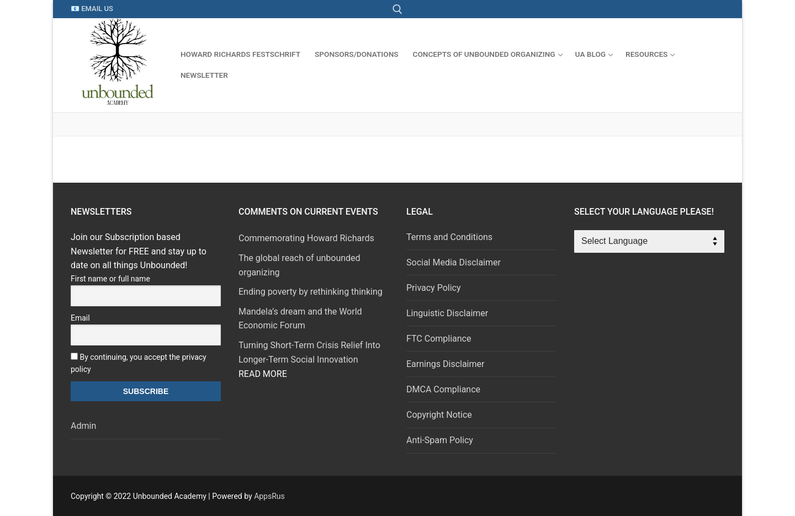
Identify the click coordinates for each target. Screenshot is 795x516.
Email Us (97, 8)
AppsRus (269, 496)
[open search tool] (397, 9)
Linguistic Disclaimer (447, 313)
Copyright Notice (439, 414)
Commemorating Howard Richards (306, 238)
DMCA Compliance (443, 389)
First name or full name (110, 278)
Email (80, 317)
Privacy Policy (433, 288)
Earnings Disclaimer (445, 364)
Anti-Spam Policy (439, 440)
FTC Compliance (438, 338)
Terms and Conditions (449, 237)
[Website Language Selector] (649, 241)
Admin (83, 426)
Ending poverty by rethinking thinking (311, 291)
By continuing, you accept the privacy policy (138, 363)
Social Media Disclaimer (453, 262)
